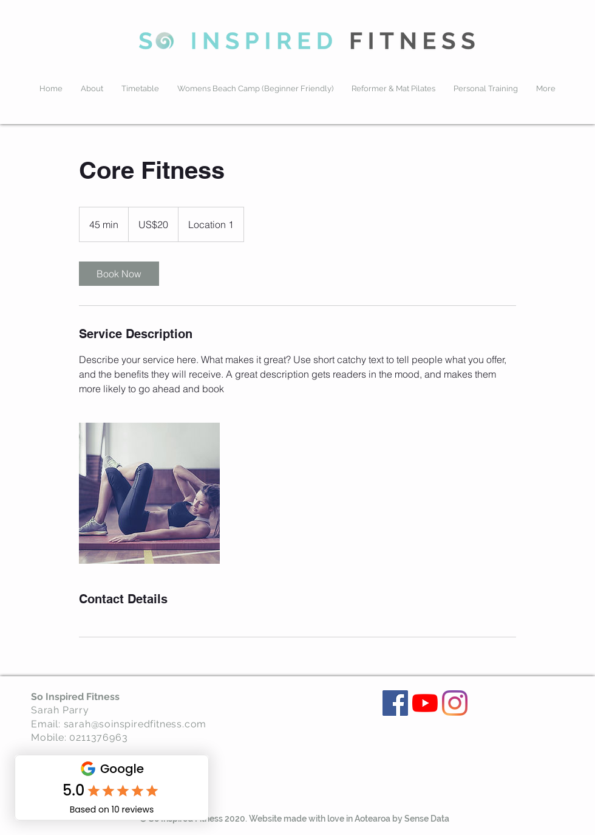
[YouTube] (425, 703)
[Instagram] (454, 703)
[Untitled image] (149, 493)
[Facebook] (395, 703)
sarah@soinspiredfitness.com (135, 724)
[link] (119, 274)
